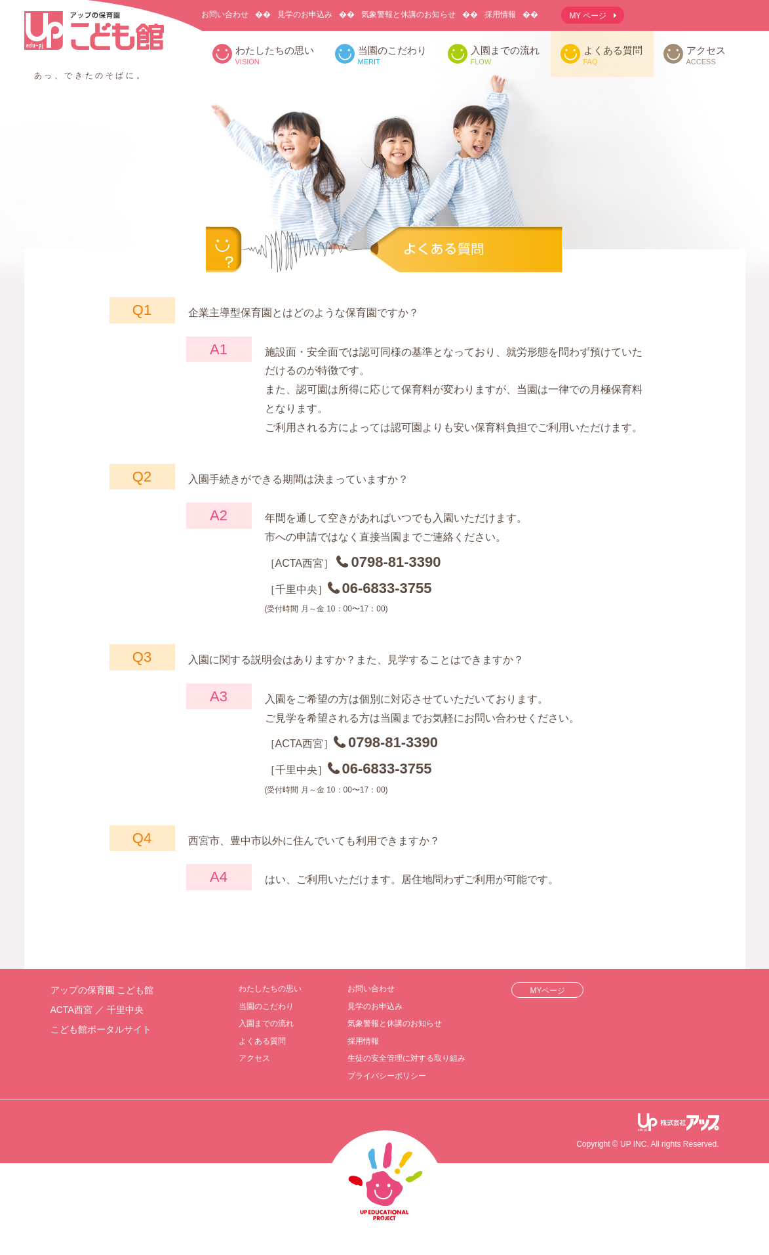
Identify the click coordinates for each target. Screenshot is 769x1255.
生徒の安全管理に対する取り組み (406, 1058)
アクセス (706, 55)
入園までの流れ (505, 55)
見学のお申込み (304, 14)
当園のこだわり (392, 55)
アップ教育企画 (678, 1123)
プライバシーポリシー (386, 1075)
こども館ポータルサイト (100, 1029)
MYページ (547, 990)
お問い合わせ (224, 14)
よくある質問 (612, 55)
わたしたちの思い (274, 55)
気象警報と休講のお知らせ (408, 14)
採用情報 (500, 14)
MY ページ (587, 15)
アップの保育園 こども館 (94, 41)
